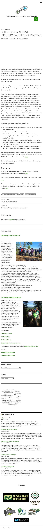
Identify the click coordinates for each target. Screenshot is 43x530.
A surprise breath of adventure (9, 429)
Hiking (8, 29)
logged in (11, 219)
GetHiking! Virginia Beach (8, 355)
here (26, 157)
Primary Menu (41, 2)
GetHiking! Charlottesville (8, 352)
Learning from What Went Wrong (10, 441)
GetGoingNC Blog (8, 414)
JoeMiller (13, 38)
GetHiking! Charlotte (6, 333)
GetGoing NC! (21, 11)
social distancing (30, 194)
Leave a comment (23, 38)
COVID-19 (3, 29)
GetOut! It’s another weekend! (21, 200)
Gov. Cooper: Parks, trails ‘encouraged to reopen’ (21, 207)
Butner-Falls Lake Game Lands (10, 194)
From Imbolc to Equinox (7, 466)
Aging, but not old (5, 418)
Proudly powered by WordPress (8, 528)
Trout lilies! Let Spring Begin (8, 454)
